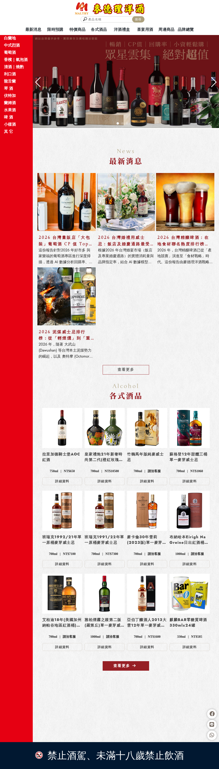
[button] (118, 123)
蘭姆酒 (10, 103)
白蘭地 (10, 38)
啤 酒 (8, 117)
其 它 (8, 131)
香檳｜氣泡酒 (16, 59)
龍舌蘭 (10, 81)
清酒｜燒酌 (14, 67)
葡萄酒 (10, 52)
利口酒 (10, 74)
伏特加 (10, 95)
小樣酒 (10, 124)
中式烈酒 (12, 45)
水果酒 (10, 110)
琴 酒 (8, 88)
